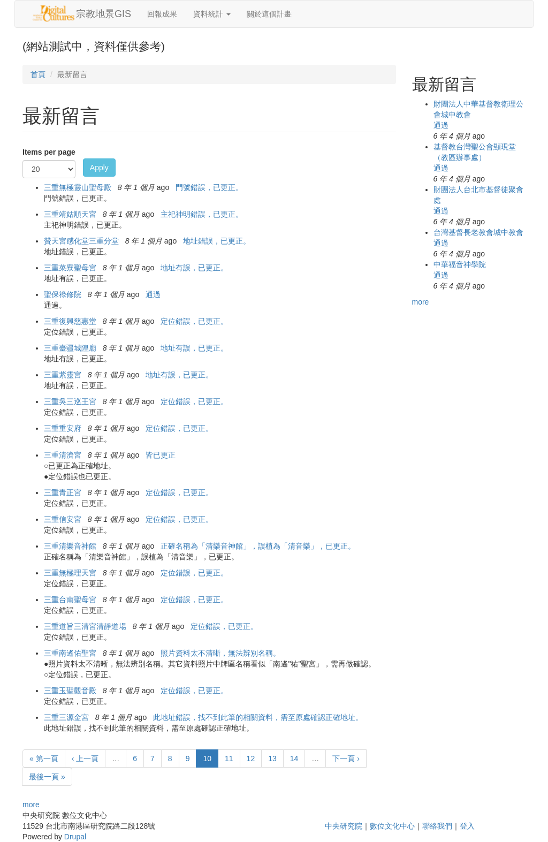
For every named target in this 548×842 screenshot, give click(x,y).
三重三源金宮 (66, 717)
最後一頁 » (47, 776)
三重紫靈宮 (62, 374)
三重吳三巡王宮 (70, 401)
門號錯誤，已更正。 (209, 187)
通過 (153, 294)
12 (251, 758)
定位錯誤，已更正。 (194, 321)
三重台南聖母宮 (70, 599)
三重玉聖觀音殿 (70, 690)
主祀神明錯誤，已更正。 (202, 214)
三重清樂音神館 (70, 546)
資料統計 (212, 14)
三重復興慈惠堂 (70, 321)
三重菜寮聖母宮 (70, 267)
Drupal (75, 836)
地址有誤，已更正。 (194, 267)
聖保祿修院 (62, 294)
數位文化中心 (392, 826)
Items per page (48, 152)
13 (272, 758)
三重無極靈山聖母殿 (77, 187)
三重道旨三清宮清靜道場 (85, 626)
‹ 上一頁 (85, 758)
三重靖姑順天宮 (70, 214)
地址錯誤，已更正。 (216, 241)
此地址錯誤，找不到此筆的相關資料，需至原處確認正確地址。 (258, 717)
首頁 (38, 74)
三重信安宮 (62, 519)
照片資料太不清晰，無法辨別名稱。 (220, 653)
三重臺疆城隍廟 (70, 348)
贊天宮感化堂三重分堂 (81, 241)
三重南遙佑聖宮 (70, 653)
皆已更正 (161, 455)
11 (229, 758)
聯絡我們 (437, 826)
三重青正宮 (62, 492)
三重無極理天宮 (70, 572)
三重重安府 (62, 428)
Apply (99, 167)
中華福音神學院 (459, 264)
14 (294, 758)
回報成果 (162, 14)
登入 (467, 826)
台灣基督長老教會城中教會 (478, 232)
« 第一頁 (43, 758)
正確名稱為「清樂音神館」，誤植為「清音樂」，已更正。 (258, 546)
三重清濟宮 (62, 455)
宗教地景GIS (103, 14)
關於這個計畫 (269, 14)
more (31, 804)
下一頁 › (346, 758)
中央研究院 (343, 826)
